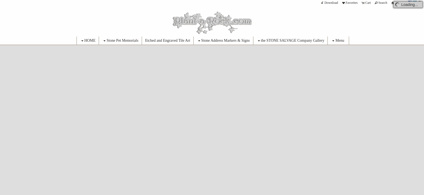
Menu (337, 40)
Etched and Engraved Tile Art (167, 40)
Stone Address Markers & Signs (223, 40)
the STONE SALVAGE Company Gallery (290, 40)
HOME (87, 40)
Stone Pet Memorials (120, 40)
